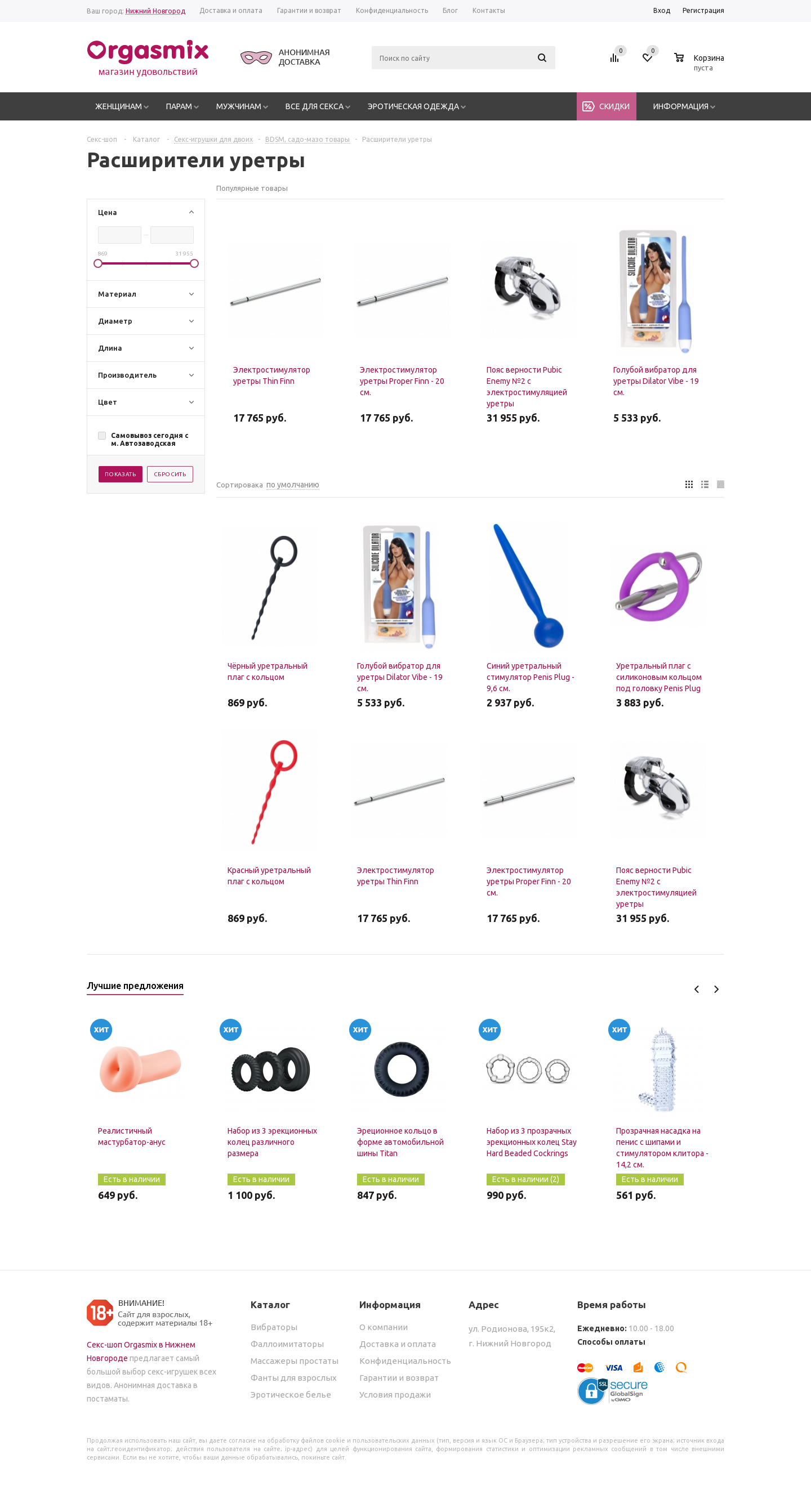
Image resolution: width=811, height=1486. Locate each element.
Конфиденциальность (405, 1361)
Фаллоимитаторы (287, 1344)
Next (716, 989)
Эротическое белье (291, 1394)
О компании (383, 1327)
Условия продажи (395, 1394)
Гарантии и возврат (399, 1377)
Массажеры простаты (294, 1361)
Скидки (614, 106)
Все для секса (315, 106)
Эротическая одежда (413, 106)
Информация (680, 106)
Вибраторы (274, 1327)
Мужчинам (238, 106)
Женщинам (118, 106)
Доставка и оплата (397, 1344)
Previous (697, 989)
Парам (179, 106)
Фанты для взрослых (294, 1377)
